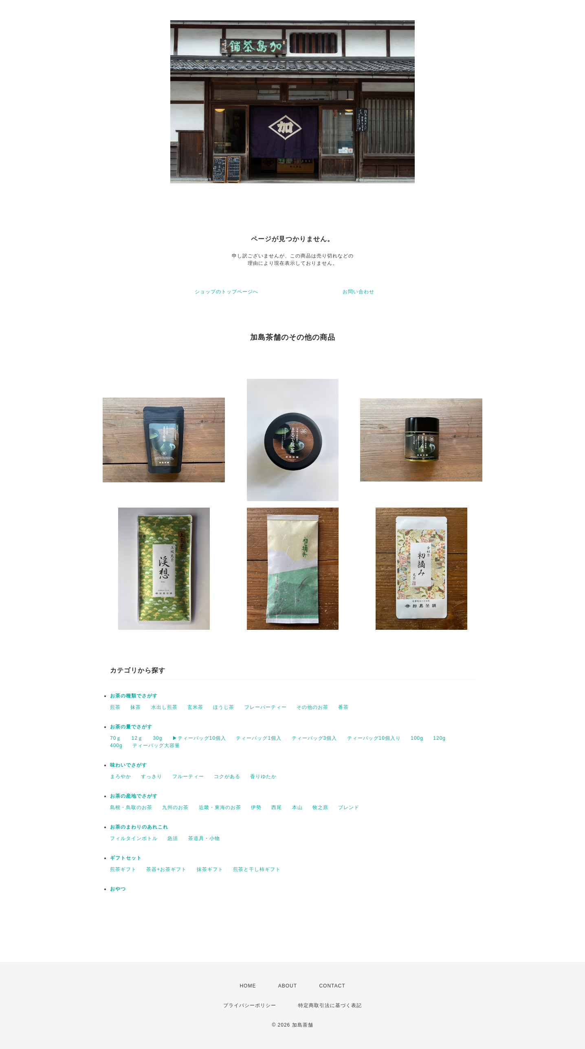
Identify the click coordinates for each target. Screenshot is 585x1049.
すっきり (151, 776)
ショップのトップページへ (226, 292)
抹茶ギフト (210, 869)
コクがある (227, 776)
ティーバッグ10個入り (374, 738)
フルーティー (188, 776)
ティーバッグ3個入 (314, 738)
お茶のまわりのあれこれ (139, 827)
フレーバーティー (265, 707)
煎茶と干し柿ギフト (257, 869)
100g (417, 738)
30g (157, 738)
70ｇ (115, 738)
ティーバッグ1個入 (259, 738)
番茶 (343, 707)
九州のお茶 (175, 807)
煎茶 (115, 707)
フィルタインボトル (134, 838)
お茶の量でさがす (131, 727)
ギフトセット (126, 858)
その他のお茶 (312, 707)
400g (116, 745)
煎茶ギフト (123, 869)
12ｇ (137, 738)
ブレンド (348, 807)
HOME (248, 986)
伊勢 (256, 807)
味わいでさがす (128, 765)
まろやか (120, 776)
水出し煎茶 (164, 707)
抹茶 (135, 707)
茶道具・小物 (204, 838)
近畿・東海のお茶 (220, 807)
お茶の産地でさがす (134, 796)
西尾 (276, 807)
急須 (172, 838)
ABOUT (287, 986)
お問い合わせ (358, 292)
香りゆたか (263, 776)
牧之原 (320, 807)
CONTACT (332, 986)
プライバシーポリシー (249, 1005)
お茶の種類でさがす (134, 696)
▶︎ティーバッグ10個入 (199, 738)
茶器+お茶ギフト (166, 869)
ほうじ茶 (223, 707)
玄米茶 (195, 707)
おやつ (118, 889)
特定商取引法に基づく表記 (330, 1005)
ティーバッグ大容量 (156, 745)
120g (439, 738)
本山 (297, 807)
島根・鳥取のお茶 (131, 807)
